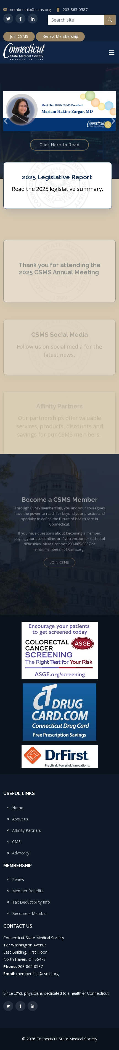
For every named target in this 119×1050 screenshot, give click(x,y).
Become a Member (29, 913)
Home (17, 808)
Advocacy (20, 853)
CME (16, 842)
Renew (18, 879)
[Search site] (76, 20)
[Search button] (110, 20)
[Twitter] (8, 18)
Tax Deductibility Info (31, 902)
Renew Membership (60, 36)
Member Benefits (27, 891)
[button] (6, 121)
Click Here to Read (59, 150)
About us (20, 819)
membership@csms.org (30, 9)
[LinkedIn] (33, 18)
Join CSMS (19, 36)
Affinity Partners (26, 830)
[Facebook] (20, 18)
